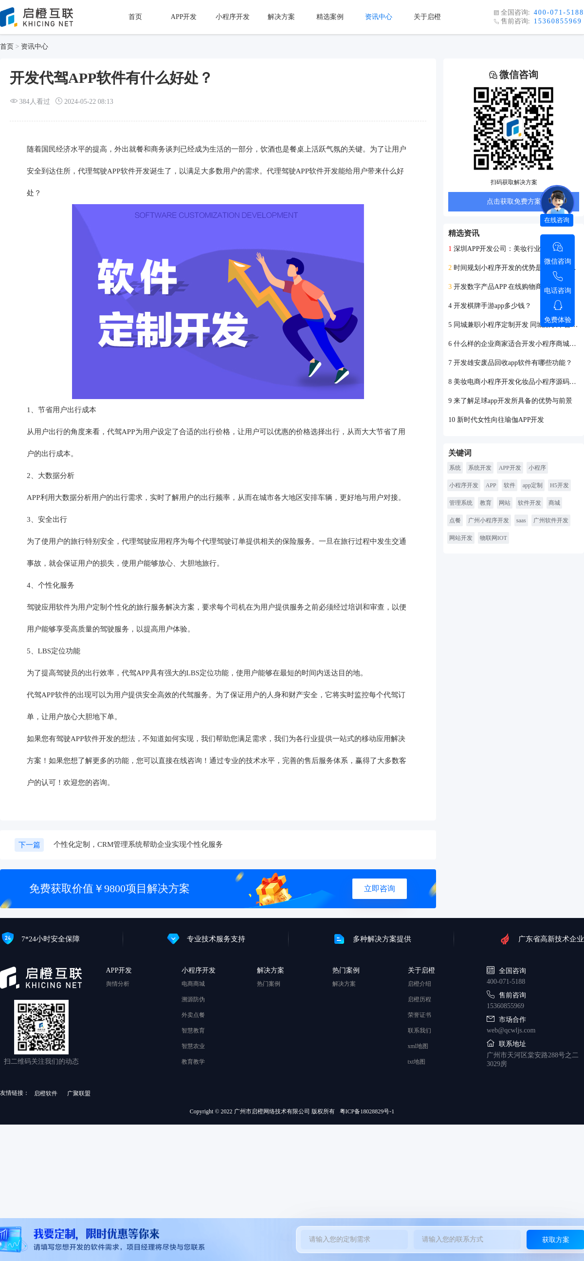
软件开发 (529, 502)
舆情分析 (117, 983)
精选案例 (330, 16)
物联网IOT (493, 538)
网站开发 (461, 538)
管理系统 (461, 502)
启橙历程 (419, 999)
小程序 (537, 467)
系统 (455, 467)
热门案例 (268, 983)
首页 (135, 16)
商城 (554, 502)
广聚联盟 (79, 1093)
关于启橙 (427, 16)
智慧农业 (193, 1046)
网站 (505, 502)
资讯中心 (378, 16)
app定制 (533, 485)
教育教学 (193, 1061)
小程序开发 (233, 16)
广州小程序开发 (488, 520)
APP (491, 485)
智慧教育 (193, 1030)
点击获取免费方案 (514, 201)
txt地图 (417, 1061)
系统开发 (480, 467)
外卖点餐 (193, 1015)
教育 (486, 502)
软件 (509, 485)
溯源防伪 (193, 999)
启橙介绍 (419, 983)
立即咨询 (379, 888)
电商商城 (193, 983)
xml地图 (418, 1046)
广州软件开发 (550, 520)
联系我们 (419, 1030)
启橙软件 (45, 1093)
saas (521, 520)
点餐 (455, 520)
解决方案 (281, 16)
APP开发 (184, 16)
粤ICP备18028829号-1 (367, 1111)
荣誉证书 (419, 1015)
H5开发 (559, 485)
